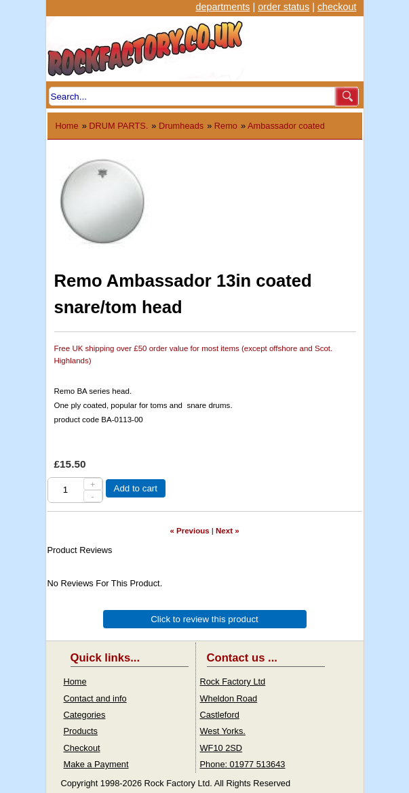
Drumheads (181, 126)
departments (222, 6)
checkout (337, 6)
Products (81, 731)
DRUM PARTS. (118, 126)
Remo (225, 126)
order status (283, 6)
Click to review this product (204, 619)
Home (67, 126)
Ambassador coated (286, 126)
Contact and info (95, 698)
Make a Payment (96, 764)
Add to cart (135, 488)
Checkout (82, 748)
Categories (85, 715)
